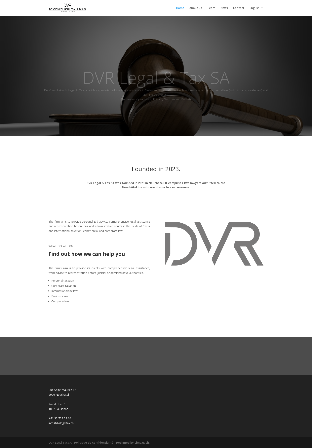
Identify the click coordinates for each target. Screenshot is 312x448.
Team (211, 8)
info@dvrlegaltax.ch (61, 423)
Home (180, 8)
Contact (238, 8)
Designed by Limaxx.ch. (133, 442)
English (254, 8)
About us (195, 8)
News (224, 8)
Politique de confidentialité (93, 442)
